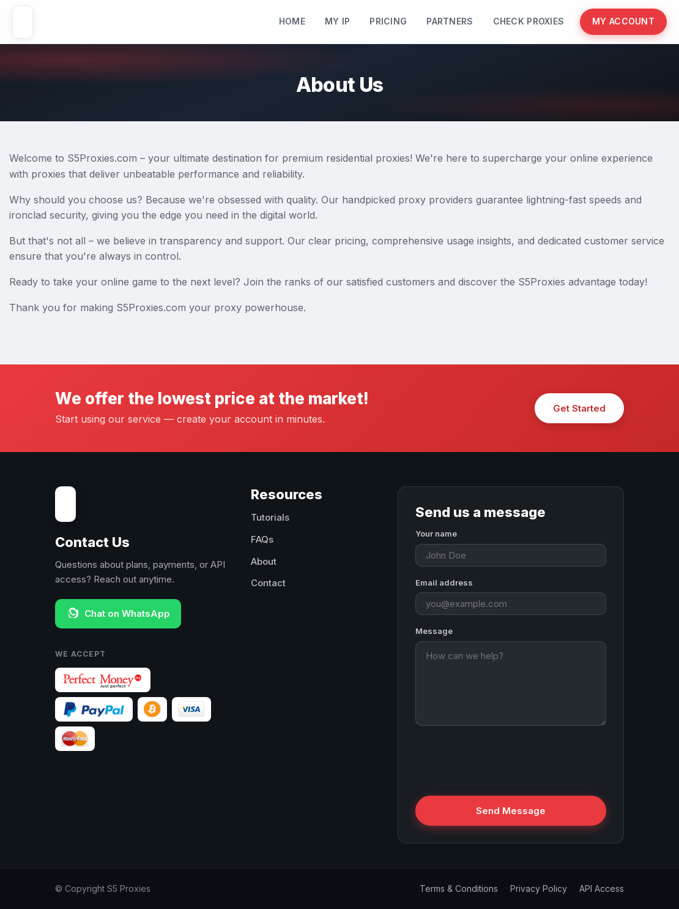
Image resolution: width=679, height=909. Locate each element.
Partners (449, 21)
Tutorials (270, 517)
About (263, 561)
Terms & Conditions (459, 888)
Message (434, 631)
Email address (444, 582)
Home (292, 21)
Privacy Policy (538, 888)
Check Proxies (529, 21)
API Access (601, 888)
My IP (337, 21)
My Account (623, 21)
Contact (268, 583)
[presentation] (508, 759)
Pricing (388, 21)
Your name (436, 533)
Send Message (511, 811)
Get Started (579, 408)
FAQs (262, 539)
